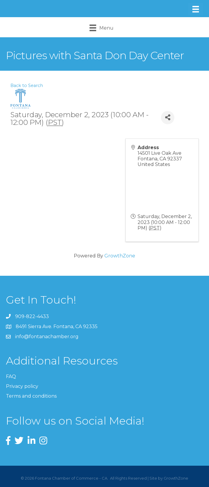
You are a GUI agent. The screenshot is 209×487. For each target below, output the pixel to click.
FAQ (11, 376)
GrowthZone (119, 256)
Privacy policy (22, 386)
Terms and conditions (31, 396)
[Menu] (195, 9)
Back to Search (26, 85)
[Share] (167, 117)
